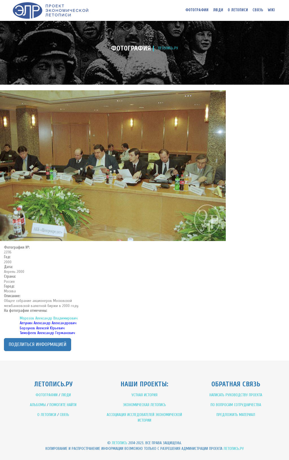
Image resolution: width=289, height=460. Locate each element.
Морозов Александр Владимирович (49, 318)
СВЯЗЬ (64, 414)
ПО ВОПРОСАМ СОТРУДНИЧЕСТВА (236, 404)
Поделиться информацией (37, 344)
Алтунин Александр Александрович (48, 323)
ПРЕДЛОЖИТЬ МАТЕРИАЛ (235, 414)
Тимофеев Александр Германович (47, 332)
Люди (218, 10)
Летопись (119, 443)
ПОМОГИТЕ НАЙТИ (62, 404)
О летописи (238, 10)
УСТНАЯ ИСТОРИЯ (144, 395)
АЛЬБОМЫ (38, 404)
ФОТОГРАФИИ (47, 395)
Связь (258, 10)
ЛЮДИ (66, 395)
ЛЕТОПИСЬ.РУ (168, 48)
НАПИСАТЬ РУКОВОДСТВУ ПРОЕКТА (235, 395)
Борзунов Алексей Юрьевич (42, 328)
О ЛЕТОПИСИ (46, 414)
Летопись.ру (234, 448)
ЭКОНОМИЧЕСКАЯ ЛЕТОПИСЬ (144, 404)
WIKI (271, 10)
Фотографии (197, 10)
